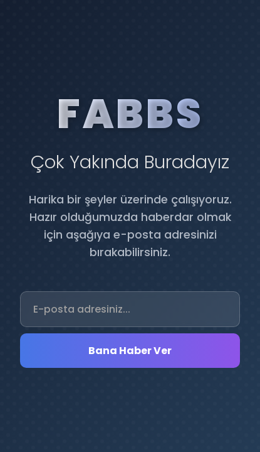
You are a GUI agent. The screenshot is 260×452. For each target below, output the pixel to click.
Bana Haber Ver (130, 350)
